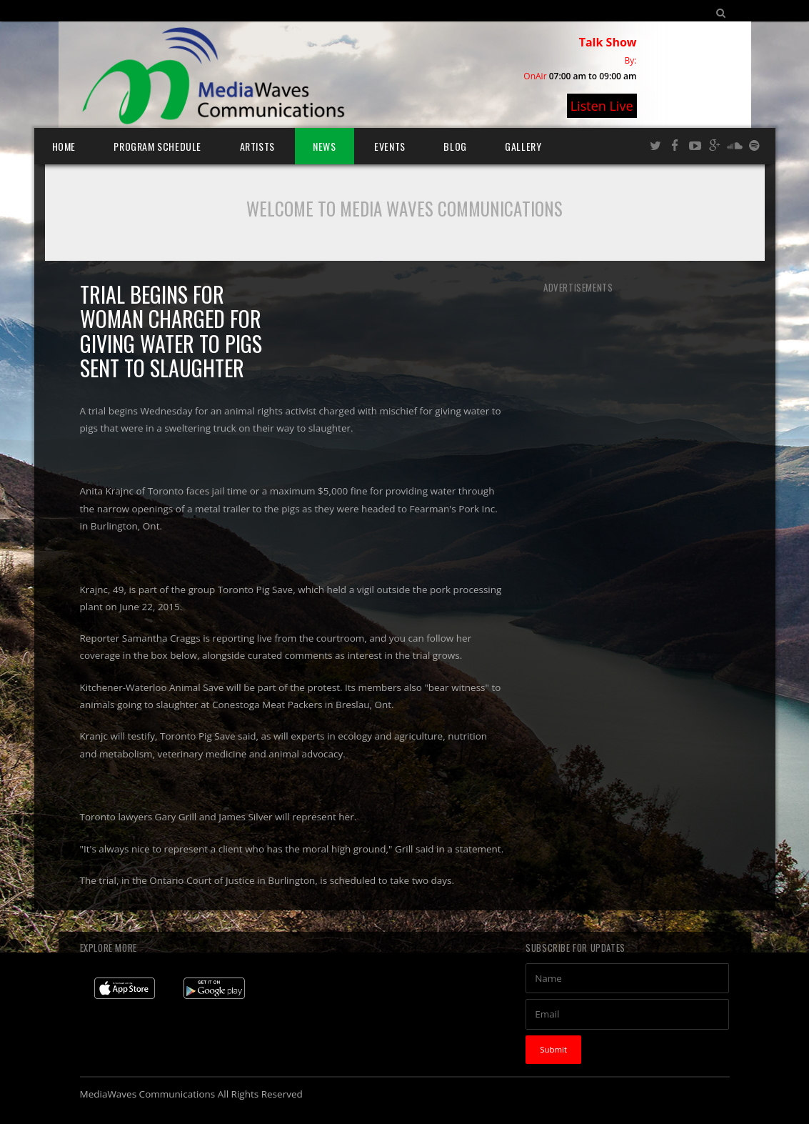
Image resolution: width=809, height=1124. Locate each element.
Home (64, 146)
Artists (257, 146)
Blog (454, 146)
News (324, 146)
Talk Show (608, 42)
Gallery (523, 146)
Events (390, 146)
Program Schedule (157, 146)
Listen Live (602, 105)
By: (631, 60)
